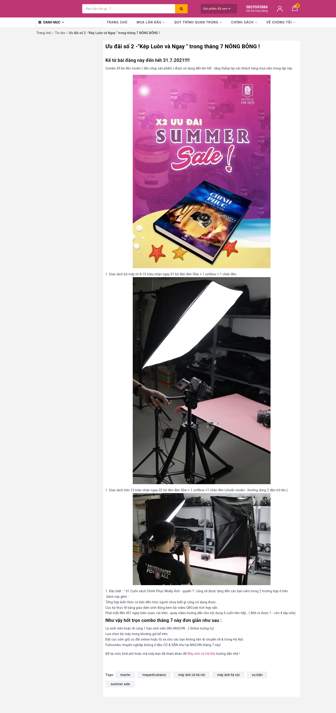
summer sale (120, 684)
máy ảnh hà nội (228, 675)
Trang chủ (117, 22)
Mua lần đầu (151, 22)
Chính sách (244, 22)
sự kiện (257, 675)
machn (125, 675)
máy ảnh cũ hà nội (191, 675)
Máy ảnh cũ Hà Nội (201, 654)
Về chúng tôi (281, 22)
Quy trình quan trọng (198, 22)
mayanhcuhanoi (154, 675)
